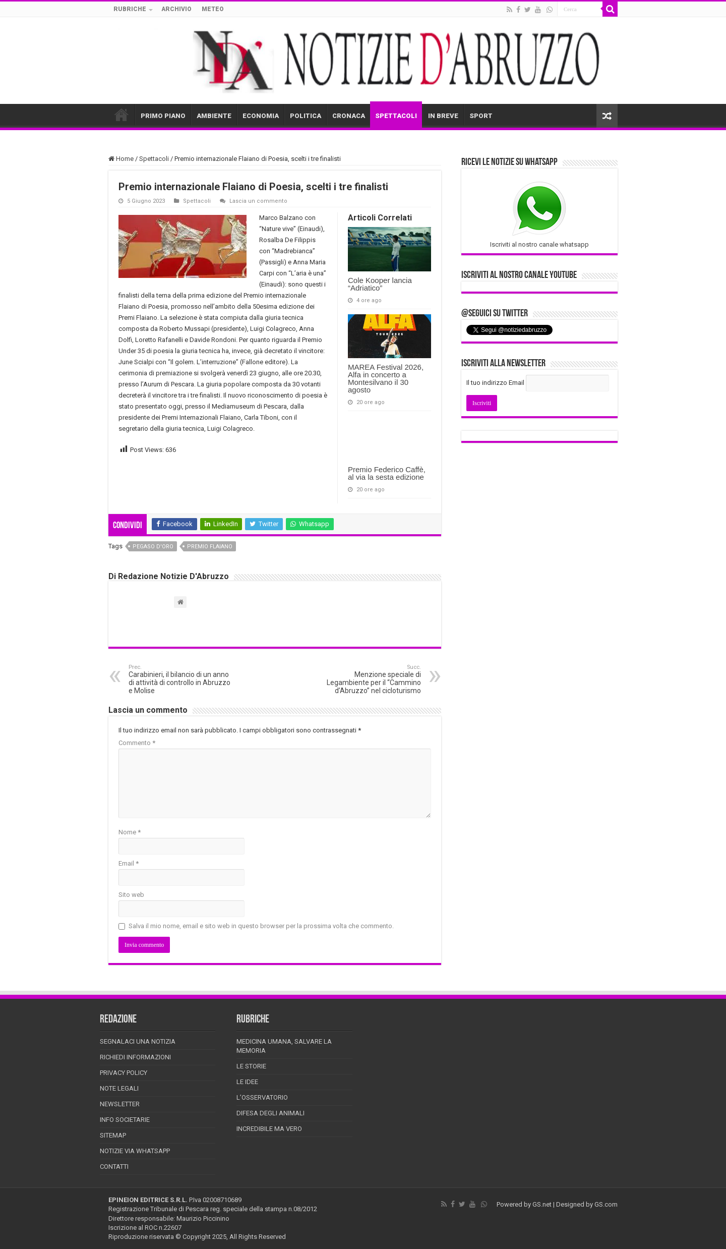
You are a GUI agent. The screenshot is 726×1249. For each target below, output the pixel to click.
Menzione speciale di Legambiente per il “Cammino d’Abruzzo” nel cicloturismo (369, 679)
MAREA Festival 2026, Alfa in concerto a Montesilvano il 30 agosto (386, 378)
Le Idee (247, 1082)
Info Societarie (125, 1119)
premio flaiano (209, 546)
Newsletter (120, 1104)
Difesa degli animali (270, 1113)
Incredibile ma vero (269, 1128)
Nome (129, 832)
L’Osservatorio (262, 1097)
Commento (136, 743)
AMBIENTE (214, 116)
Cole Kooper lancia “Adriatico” (380, 284)
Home (121, 158)
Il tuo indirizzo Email (495, 382)
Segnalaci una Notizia (137, 1041)
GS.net (542, 1204)
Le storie (251, 1066)
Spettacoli (154, 158)
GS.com (606, 1204)
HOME (121, 114)
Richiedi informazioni (135, 1057)
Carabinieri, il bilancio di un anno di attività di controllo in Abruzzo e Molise (180, 679)
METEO (213, 9)
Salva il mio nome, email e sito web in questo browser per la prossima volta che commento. (261, 926)
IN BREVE (443, 116)
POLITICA (305, 116)
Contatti (114, 1166)
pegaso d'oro (153, 546)
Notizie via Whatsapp (135, 1151)
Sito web (131, 894)
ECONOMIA (261, 116)
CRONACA (348, 116)
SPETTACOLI (396, 116)
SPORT (481, 116)
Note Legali (119, 1088)
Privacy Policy (123, 1072)
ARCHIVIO (176, 9)
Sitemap (113, 1135)
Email (128, 863)
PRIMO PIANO (163, 116)
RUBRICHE (129, 9)
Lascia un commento (258, 201)
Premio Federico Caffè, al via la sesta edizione (387, 473)
